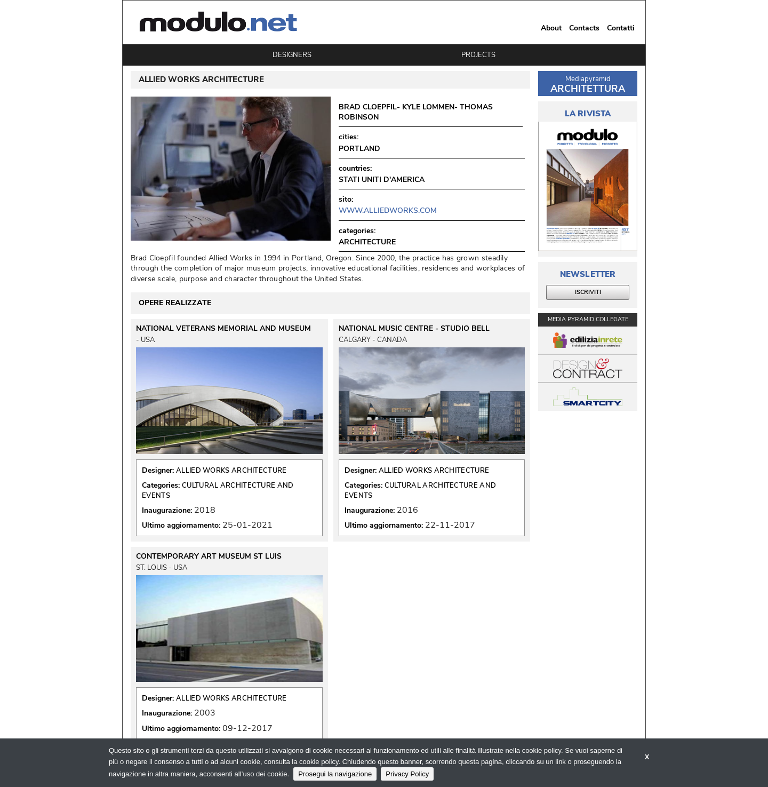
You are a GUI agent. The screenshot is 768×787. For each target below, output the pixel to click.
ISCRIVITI (588, 292)
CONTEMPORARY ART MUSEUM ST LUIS (209, 556)
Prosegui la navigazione (335, 774)
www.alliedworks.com (388, 210)
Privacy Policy (407, 774)
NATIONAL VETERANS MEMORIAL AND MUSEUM (223, 328)
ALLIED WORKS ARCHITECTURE (231, 470)
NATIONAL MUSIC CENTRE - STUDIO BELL (414, 328)
